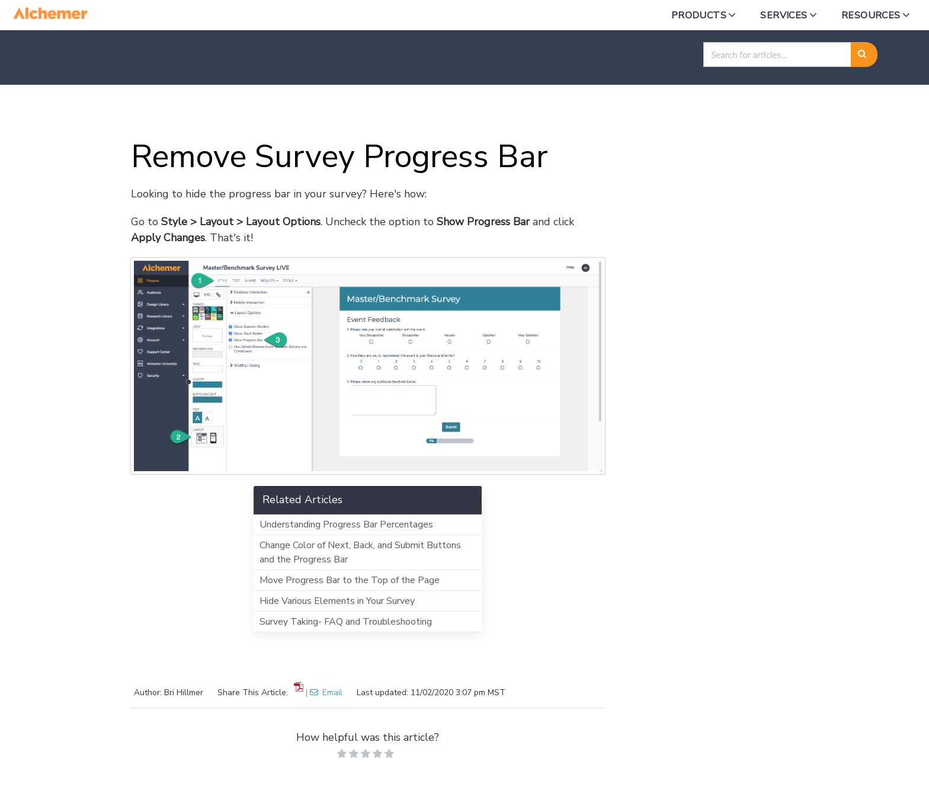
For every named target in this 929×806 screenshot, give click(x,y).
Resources (871, 15)
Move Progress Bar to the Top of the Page (350, 580)
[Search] (864, 54)
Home (71, 112)
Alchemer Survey (144, 112)
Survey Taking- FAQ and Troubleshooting (346, 621)
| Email (324, 692)
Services (783, 15)
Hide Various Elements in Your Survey (337, 600)
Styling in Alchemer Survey (268, 112)
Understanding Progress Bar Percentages (346, 524)
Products (698, 15)
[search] (777, 54)
